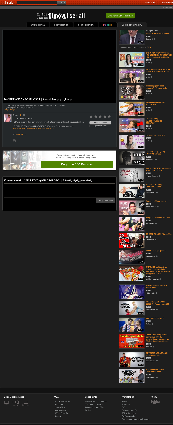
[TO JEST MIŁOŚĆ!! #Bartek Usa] (131, 240)
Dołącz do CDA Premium (76, 164)
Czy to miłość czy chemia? (156, 201)
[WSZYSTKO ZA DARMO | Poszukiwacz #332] (131, 376)
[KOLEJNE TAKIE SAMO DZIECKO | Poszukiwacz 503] (131, 308)
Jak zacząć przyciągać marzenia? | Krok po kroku (156, 87)
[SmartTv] (18, 407)
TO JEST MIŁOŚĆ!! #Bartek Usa (159, 234)
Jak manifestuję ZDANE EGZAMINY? (155, 103)
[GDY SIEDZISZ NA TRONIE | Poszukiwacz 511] (131, 359)
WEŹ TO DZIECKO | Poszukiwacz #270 (154, 186)
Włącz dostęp (10, 110)
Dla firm (87, 410)
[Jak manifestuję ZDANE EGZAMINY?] (131, 108)
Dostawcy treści (61, 410)
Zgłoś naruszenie (100, 126)
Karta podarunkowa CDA (94, 407)
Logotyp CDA (60, 407)
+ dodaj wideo (168, 7)
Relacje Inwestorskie (62, 401)
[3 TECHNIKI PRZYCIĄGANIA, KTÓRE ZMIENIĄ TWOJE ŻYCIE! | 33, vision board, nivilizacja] (131, 59)
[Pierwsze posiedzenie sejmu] (131, 37)
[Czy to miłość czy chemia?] (131, 207)
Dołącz (120, 15)
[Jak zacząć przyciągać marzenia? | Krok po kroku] (131, 92)
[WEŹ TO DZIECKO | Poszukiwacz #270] (131, 191)
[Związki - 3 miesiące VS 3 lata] (131, 224)
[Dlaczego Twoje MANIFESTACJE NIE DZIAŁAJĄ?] (131, 125)
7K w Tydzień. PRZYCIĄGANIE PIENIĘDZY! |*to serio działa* (158, 70)
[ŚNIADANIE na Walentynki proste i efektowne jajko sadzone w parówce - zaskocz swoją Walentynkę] (131, 273)
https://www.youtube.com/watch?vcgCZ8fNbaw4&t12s (33, 128)
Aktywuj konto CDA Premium (95, 401)
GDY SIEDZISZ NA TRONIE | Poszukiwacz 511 (157, 354)
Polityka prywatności (129, 410)
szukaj (62, 3)
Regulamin (126, 404)
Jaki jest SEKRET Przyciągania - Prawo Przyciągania (159, 169)
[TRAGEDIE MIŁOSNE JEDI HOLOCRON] (131, 291)
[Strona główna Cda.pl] (7, 2)
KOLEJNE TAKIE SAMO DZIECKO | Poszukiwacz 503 (157, 303)
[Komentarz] (59, 190)
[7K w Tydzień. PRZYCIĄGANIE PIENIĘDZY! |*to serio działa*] (131, 75)
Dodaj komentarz (105, 200)
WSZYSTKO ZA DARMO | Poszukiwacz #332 (156, 371)
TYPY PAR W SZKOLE (155, 318)
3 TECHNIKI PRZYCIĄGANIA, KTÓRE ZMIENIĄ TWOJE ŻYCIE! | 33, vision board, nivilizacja (159, 55)
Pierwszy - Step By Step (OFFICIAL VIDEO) (155, 153)
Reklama (58, 416)
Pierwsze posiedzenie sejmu (157, 34)
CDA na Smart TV (61, 413)
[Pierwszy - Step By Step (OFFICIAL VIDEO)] (131, 158)
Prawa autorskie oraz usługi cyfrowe (135, 419)
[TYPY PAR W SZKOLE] (131, 324)
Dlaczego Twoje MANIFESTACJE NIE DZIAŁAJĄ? (154, 121)
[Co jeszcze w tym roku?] (131, 141)
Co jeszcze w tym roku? (155, 135)
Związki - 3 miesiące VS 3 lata (158, 218)
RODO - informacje (129, 413)
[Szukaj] (37, 3)
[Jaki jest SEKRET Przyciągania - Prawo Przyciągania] (131, 174)
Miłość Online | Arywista (155, 251)
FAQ (123, 407)
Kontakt (124, 401)
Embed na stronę (100, 123)
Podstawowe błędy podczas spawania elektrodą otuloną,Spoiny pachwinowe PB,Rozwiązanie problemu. (157, 338)
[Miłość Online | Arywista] (131, 257)
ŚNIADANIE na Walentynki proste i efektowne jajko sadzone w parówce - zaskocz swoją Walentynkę (158, 270)
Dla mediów (59, 404)
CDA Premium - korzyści (94, 404)
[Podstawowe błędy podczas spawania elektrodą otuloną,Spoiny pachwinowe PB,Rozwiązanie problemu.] (131, 341)
